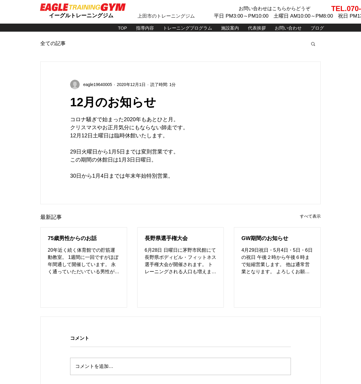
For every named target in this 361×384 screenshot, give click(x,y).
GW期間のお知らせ (264, 238)
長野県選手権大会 (166, 238)
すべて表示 (310, 216)
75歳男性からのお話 (72, 238)
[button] (313, 43)
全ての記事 (53, 43)
